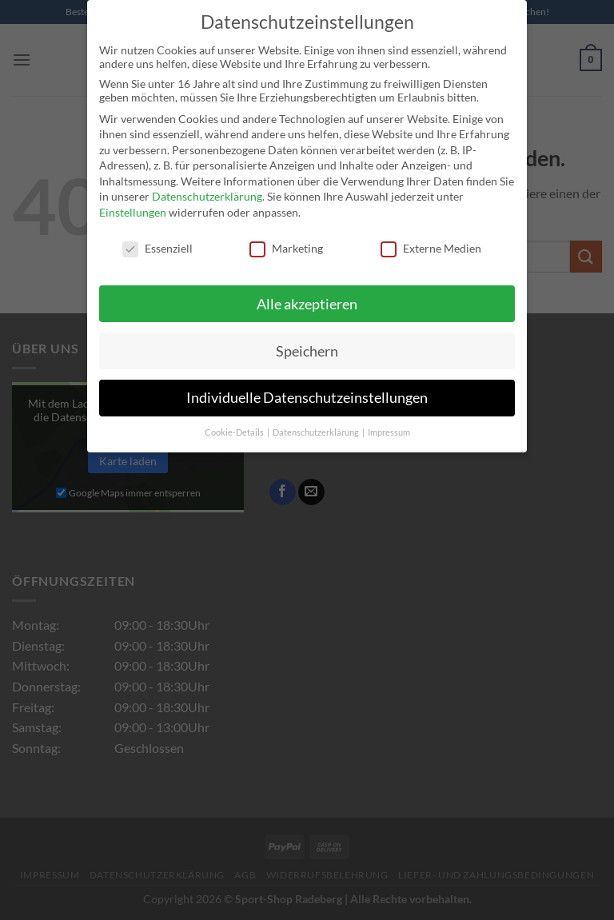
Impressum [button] (389, 425)
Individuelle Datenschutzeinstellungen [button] (307, 390)
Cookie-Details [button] (235, 425)
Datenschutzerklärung (207, 189)
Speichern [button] (307, 343)
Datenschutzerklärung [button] (317, 425)
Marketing (286, 241)
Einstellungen (132, 205)
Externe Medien (431, 241)
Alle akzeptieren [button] (307, 296)
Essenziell (157, 241)
